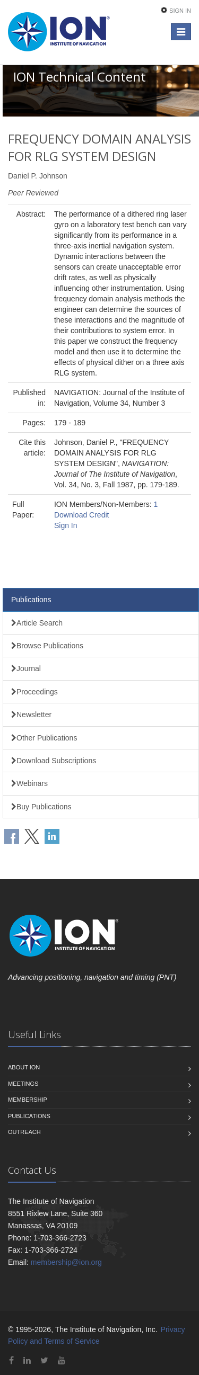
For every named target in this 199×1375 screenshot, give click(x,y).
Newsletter (31, 714)
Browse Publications (47, 645)
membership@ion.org (66, 1262)
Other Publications (44, 738)
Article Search (37, 623)
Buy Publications (41, 806)
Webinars (29, 783)
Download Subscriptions (53, 760)
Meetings (23, 1084)
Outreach (24, 1132)
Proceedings (34, 692)
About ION (24, 1067)
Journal (26, 668)
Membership (27, 1099)
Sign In (180, 10)
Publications (31, 599)
